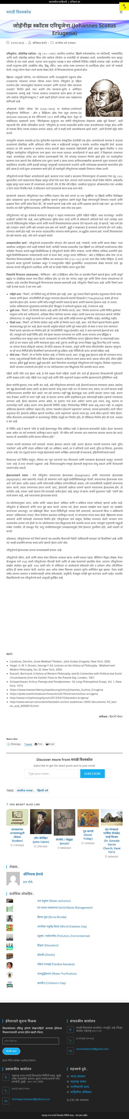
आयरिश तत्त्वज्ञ (25, 790)
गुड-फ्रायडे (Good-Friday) (88, 835)
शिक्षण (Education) (47, 945)
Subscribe (92, 773)
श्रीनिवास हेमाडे (40, 42)
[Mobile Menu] (121, 12)
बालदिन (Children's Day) (51, 983)
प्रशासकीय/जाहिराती (58, 1)
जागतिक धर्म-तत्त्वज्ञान (65, 42)
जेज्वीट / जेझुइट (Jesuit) (64, 841)
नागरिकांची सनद (79, 1084)
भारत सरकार (77, 1073)
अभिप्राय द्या (75, 1)
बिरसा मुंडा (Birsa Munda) (51, 917)
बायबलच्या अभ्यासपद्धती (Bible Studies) (17, 835)
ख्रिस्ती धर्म (42, 790)
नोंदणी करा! (11, 1048)
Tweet (28, 743)
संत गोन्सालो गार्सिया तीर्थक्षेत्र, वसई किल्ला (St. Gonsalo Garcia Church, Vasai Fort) (111, 841)
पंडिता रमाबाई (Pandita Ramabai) (56, 964)
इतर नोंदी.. (28, 882)
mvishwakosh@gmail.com (92, 1046)
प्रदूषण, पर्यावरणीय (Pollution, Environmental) (63, 936)
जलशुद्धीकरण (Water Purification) (57, 973)
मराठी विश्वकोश (18, 12)
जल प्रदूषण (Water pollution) (54, 901)
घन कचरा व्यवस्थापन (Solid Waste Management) (65, 907)
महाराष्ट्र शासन (78, 1079)
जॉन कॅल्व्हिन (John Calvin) (41, 840)
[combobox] (124, 6)
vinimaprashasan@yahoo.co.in (31, 1096)
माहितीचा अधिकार (81, 1089)
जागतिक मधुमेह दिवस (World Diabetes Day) (62, 926)
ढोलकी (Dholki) (46, 955)
